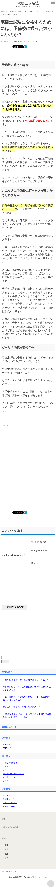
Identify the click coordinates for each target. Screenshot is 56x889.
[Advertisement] (23, 453)
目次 (6, 849)
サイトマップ (10, 871)
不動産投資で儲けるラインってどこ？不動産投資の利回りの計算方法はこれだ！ (27, 715)
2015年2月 (7, 744)
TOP (6, 845)
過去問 (5, 781)
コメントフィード (10, 803)
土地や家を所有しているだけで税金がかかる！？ (26, 680)
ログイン (6, 795)
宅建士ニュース (9, 777)
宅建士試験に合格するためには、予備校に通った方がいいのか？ (27, 688)
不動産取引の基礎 (10, 763)
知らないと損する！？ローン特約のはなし (23, 707)
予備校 (14, 41)
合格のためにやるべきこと (28, 41)
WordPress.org (9, 806)
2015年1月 (7, 748)
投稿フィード (8, 799)
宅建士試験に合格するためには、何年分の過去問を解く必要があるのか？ (27, 699)
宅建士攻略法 (28, 3)
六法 (5, 770)
